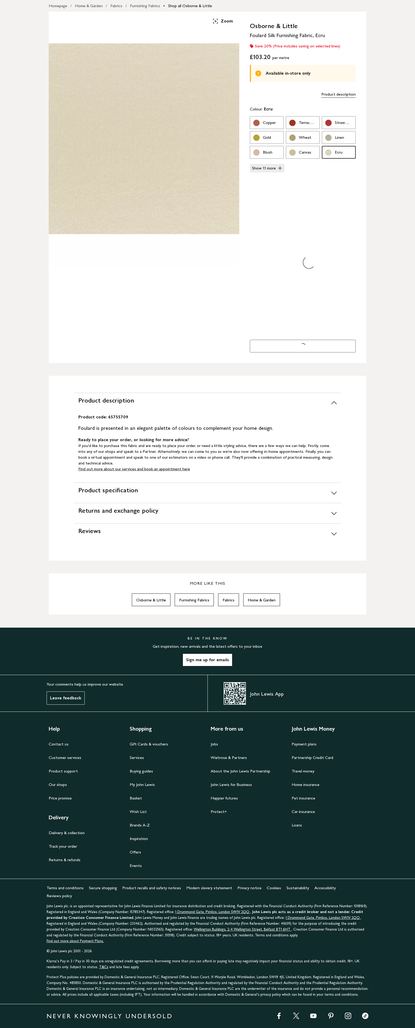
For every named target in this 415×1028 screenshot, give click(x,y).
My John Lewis (142, 784)
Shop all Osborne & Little (190, 5)
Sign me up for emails (207, 659)
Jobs (214, 744)
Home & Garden (89, 5)
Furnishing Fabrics (145, 5)
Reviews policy (59, 895)
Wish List (138, 811)
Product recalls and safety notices (151, 887)
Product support (63, 771)
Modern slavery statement (209, 887)
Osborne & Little (151, 599)
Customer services (65, 757)
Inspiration (139, 838)
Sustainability (297, 887)
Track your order (63, 846)
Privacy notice (249, 887)
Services (137, 757)
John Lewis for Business (231, 784)
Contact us (59, 744)
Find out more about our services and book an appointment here (134, 468)
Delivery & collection (67, 832)
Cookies (274, 887)
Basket (136, 798)
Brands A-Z (140, 825)
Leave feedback (65, 697)
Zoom (222, 21)
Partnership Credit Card (312, 757)
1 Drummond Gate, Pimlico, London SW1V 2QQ (212, 912)
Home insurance (305, 784)
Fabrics (116, 5)
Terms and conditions (65, 887)
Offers (135, 852)
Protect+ (219, 811)
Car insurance (303, 811)
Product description (338, 94)
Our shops (58, 784)
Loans (297, 825)
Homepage (58, 5)
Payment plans (304, 744)
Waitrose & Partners (229, 757)
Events (136, 865)
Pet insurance (303, 798)
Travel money (303, 771)
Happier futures (224, 798)
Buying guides (141, 771)
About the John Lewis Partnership (240, 771)
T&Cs (103, 967)
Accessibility (325, 887)
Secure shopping (103, 887)
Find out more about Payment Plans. (75, 941)
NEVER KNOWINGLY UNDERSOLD (110, 1016)
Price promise (60, 798)
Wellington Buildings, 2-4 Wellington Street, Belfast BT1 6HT (242, 929)
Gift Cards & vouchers (149, 744)
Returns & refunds (64, 859)
